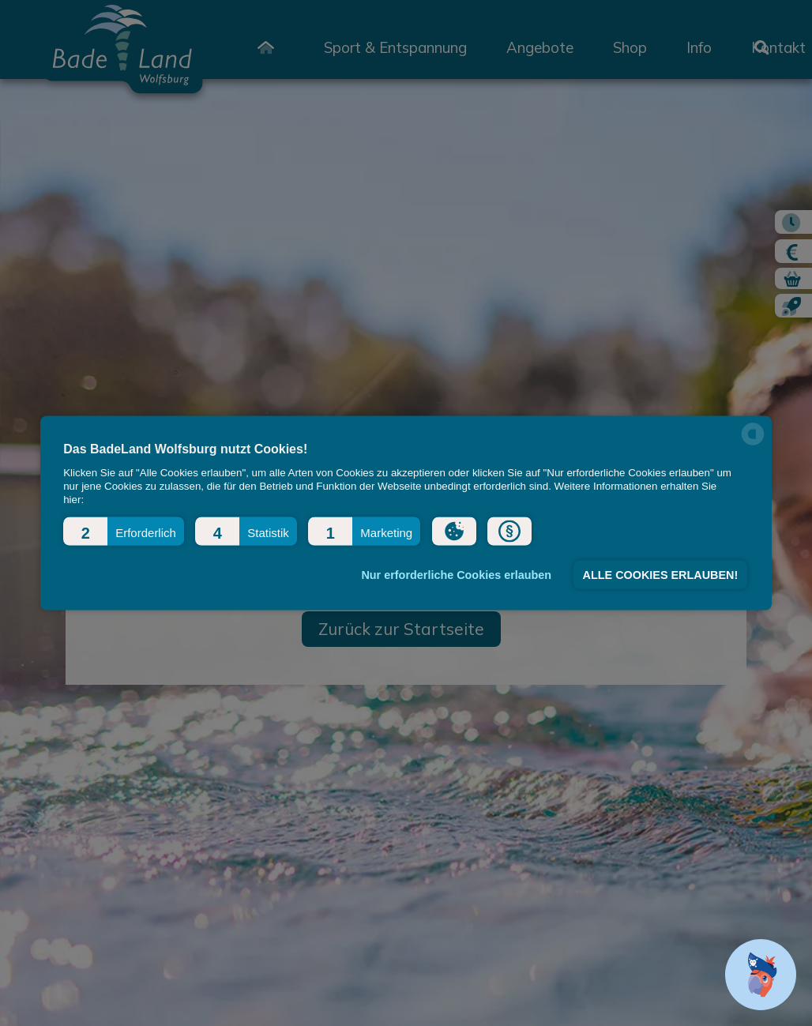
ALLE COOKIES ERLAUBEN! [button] (661, 575)
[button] (123, 531)
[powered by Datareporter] (752, 443)
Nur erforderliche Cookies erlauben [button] (456, 575)
